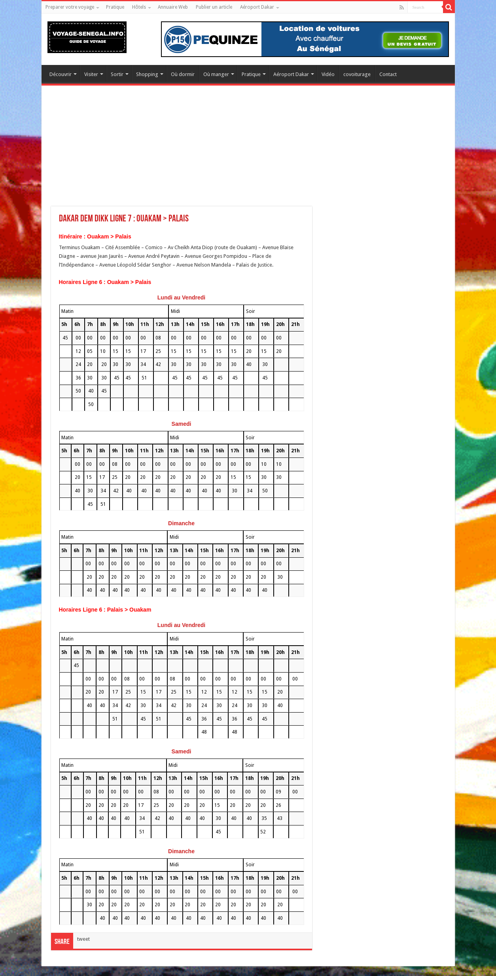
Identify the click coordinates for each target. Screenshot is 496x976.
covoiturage (357, 74)
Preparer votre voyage (69, 7)
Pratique (115, 7)
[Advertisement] (248, 150)
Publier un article (214, 7)
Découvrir (60, 74)
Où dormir (183, 74)
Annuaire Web (173, 7)
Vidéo (328, 74)
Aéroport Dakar (257, 7)
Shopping (147, 74)
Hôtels (139, 7)
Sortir (117, 74)
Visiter (91, 74)
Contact (388, 74)
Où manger (216, 74)
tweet (83, 939)
